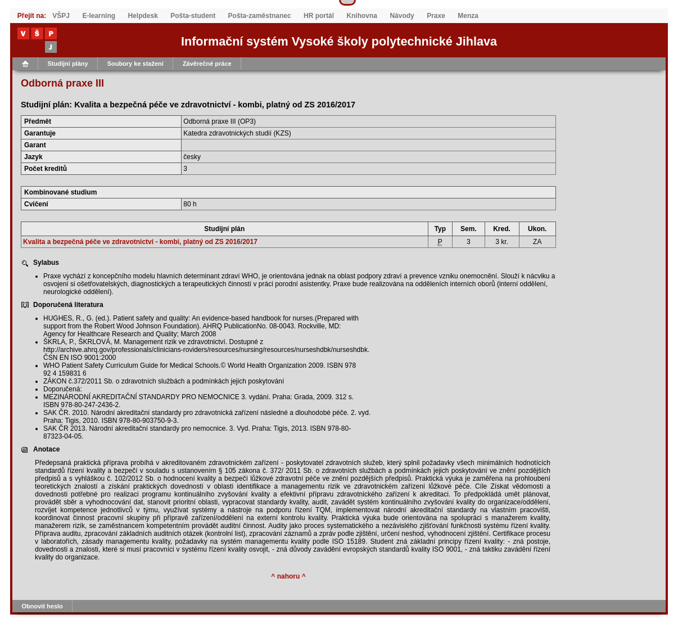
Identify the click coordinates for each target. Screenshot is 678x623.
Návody (402, 16)
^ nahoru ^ (288, 576)
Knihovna (361, 16)
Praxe (436, 16)
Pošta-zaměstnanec (259, 16)
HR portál (319, 16)
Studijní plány (68, 63)
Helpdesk (142, 16)
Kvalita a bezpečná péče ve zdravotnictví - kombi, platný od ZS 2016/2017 (140, 242)
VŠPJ (61, 16)
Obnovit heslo (42, 606)
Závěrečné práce (207, 63)
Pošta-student (192, 16)
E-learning (98, 16)
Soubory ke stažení (135, 63)
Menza (468, 16)
